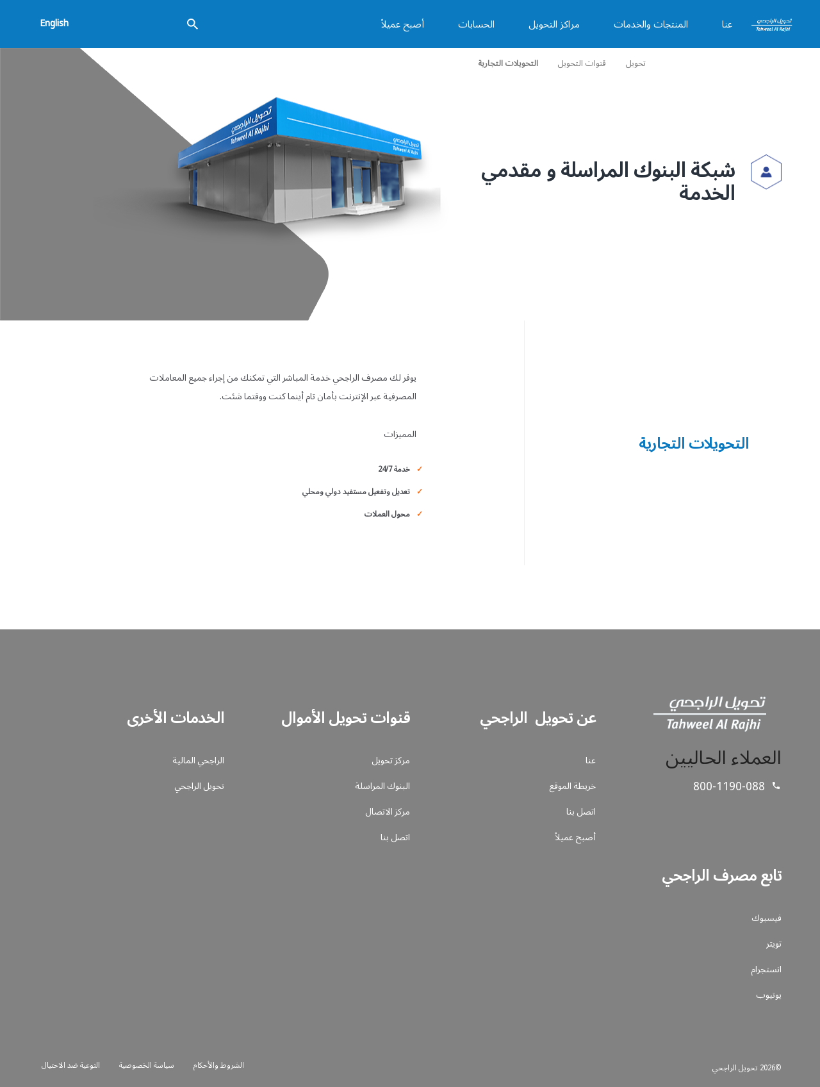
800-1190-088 (729, 785)
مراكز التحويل (554, 23)
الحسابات (476, 23)
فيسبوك (766, 917)
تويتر (774, 943)
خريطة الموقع (572, 785)
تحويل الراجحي (199, 785)
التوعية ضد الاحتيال (71, 1064)
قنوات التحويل (581, 63)
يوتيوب (769, 994)
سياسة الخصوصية (146, 1064)
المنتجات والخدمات (651, 23)
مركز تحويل (391, 760)
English (54, 22)
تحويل (635, 63)
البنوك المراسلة (382, 785)
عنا (727, 23)
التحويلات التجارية (508, 63)
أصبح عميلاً (402, 23)
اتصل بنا (581, 811)
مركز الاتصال (387, 811)
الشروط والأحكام (218, 1064)
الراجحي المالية (198, 760)
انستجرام (766, 969)
